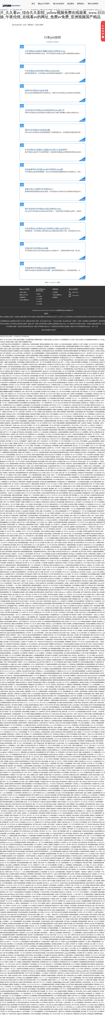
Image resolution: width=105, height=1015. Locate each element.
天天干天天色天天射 (93, 786)
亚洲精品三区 (100, 829)
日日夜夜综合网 (87, 856)
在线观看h (6, 549)
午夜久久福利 (18, 470)
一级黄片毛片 (55, 914)
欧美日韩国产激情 (60, 346)
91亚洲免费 (17, 793)
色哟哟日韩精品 (27, 637)
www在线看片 (77, 887)
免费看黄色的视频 (35, 366)
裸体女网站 (34, 576)
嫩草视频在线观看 (43, 590)
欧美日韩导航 (51, 517)
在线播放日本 (96, 991)
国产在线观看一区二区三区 (78, 628)
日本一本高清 (38, 641)
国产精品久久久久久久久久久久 (57, 468)
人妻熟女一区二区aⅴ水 (27, 581)
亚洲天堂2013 (83, 488)
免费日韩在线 (4, 691)
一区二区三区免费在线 (49, 529)
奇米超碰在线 (94, 587)
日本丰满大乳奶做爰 (31, 398)
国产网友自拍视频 (39, 470)
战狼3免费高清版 (86, 756)
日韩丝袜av (42, 1004)
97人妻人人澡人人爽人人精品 (23, 448)
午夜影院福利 (13, 599)
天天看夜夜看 (83, 574)
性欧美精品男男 (76, 619)
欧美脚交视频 (7, 495)
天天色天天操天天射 (42, 443)
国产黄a (69, 844)
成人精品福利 (45, 405)
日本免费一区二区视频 (21, 459)
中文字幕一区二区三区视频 (74, 630)
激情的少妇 (65, 851)
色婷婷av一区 (26, 813)
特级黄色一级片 (34, 378)
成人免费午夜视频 (18, 802)
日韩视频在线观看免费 (50, 421)
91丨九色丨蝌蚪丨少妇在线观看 (11, 617)
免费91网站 (78, 375)
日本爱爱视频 (12, 382)
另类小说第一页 (42, 862)
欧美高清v (34, 644)
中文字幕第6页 (82, 430)
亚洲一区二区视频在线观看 (33, 400)
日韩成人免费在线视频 (32, 355)
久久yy (82, 772)
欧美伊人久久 (84, 853)
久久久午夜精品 (52, 799)
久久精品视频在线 (25, 941)
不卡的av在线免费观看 (20, 421)
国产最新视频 (62, 831)
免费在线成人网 (20, 563)
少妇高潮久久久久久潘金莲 (69, 657)
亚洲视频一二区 (79, 378)
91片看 (82, 653)
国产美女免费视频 (40, 619)
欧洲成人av (73, 569)
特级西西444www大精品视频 (36, 434)
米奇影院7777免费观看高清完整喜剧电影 (16, 409)
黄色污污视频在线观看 (66, 445)
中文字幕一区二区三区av (52, 612)
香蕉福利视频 (60, 459)
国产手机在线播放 (89, 411)
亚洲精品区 (75, 725)
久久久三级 (25, 610)
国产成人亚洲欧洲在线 (96, 432)
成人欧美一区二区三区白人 (77, 443)
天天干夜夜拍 (38, 844)
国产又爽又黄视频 (52, 849)
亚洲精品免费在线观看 (48, 894)
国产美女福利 (4, 558)
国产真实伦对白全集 (24, 1004)
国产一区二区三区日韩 (18, 461)
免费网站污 (40, 457)
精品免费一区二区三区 (98, 700)
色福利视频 (32, 835)
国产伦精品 (63, 714)
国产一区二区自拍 (75, 648)
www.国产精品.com (69, 1007)
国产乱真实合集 (82, 842)
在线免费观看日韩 (89, 540)
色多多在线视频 (65, 646)
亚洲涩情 (66, 351)
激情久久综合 (26, 366)
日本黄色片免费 (7, 687)
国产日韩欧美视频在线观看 (22, 619)
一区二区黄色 (25, 488)
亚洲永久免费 (7, 348)
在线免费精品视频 (97, 714)
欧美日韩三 (8, 705)
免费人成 (96, 953)
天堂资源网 (80, 741)
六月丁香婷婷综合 (8, 569)
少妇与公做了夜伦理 (8, 626)
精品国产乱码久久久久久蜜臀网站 (28, 360)
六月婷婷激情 (33, 946)
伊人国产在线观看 (46, 838)
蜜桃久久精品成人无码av (9, 414)
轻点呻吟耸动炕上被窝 (75, 538)
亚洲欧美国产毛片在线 (6, 840)
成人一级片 (6, 490)
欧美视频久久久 (54, 360)
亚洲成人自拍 (45, 414)
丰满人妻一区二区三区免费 (36, 542)
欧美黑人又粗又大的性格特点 (24, 540)
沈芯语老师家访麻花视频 (60, 522)
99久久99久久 (9, 520)
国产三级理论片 (35, 490)
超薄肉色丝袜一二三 (68, 932)
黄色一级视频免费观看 (20, 520)
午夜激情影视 (63, 490)
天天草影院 (97, 871)
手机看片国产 (8, 425)
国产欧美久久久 (12, 560)
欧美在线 (66, 756)
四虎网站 (99, 630)
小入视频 (25, 725)
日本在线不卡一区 (46, 441)
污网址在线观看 (35, 921)
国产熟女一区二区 (14, 384)
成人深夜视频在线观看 (71, 430)
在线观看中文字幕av (69, 578)
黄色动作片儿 (56, 536)
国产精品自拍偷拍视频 (23, 382)
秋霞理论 (69, 592)
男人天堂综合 (82, 1009)
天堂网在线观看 (34, 344)
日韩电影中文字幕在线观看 (85, 472)
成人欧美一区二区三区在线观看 (53, 572)
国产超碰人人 (95, 461)
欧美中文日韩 (91, 718)
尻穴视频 (60, 729)
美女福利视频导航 (54, 707)
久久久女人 (15, 533)
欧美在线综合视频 (20, 355)
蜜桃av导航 (95, 380)
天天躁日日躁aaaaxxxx (60, 592)
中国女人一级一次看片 (80, 718)
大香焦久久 (47, 840)
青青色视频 (26, 405)
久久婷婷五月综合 (33, 364)
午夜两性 (33, 384)
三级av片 (19, 635)
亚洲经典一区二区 (70, 454)
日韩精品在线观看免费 (51, 353)
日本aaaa (17, 375)
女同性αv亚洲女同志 (56, 732)
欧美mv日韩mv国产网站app (34, 628)
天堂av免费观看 (61, 427)
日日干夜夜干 (38, 930)
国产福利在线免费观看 (14, 366)
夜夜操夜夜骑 (7, 714)
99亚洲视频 (44, 980)
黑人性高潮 (71, 409)
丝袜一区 (28, 560)
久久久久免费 (4, 962)
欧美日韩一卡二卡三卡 (72, 892)
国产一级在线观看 (28, 470)
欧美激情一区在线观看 (50, 527)
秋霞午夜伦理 (45, 506)
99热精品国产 (14, 1007)
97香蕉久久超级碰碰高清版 (34, 529)
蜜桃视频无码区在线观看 (91, 459)
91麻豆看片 (10, 693)
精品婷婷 (22, 932)
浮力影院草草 (71, 669)
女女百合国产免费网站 (69, 675)
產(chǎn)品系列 (58, 3)
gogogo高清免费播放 (94, 441)
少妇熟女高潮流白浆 (37, 869)
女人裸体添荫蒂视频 (9, 603)
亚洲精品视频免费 (11, 777)
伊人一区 (12, 375)
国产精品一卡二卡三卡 (63, 569)
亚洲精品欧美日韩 (89, 772)
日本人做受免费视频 (95, 599)
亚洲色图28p (58, 709)
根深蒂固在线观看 (39, 592)
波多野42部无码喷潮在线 (22, 761)
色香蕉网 (83, 403)
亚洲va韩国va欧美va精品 (41, 887)
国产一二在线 (4, 364)
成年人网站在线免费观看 (32, 966)
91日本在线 (27, 745)
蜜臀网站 (78, 450)
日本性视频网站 (65, 766)
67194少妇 (54, 484)
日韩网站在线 (61, 804)
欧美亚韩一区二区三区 (20, 673)
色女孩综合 (98, 626)
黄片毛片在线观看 (72, 734)
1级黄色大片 (76, 344)
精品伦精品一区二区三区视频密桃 (11, 995)
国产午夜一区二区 (59, 946)
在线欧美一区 (99, 772)
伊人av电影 (66, 944)
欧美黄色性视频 (74, 673)
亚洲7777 (97, 729)
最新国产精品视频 (53, 556)
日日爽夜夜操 (26, 664)
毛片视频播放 (36, 637)
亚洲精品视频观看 (99, 657)
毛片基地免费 (63, 971)
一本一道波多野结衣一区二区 (85, 398)
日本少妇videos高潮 (98, 353)
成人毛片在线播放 (88, 799)
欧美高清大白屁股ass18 (12, 646)
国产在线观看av (4, 450)
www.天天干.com (4, 430)
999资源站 (50, 364)
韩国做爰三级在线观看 (32, 481)
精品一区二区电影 (83, 599)
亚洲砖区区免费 (67, 923)
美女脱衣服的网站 (68, 813)
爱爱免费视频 (31, 369)
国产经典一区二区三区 (46, 394)
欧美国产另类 (89, 475)
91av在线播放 (55, 698)
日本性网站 (22, 357)
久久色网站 (3, 581)
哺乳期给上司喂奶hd (20, 770)
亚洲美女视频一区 (12, 524)
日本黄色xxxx (40, 671)
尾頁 (58, 282)
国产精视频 (99, 576)
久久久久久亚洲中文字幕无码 (84, 524)
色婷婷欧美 (68, 1011)
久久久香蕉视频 (51, 398)
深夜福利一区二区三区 (6, 901)
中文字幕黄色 (53, 443)
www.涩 (53, 725)
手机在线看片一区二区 (98, 479)
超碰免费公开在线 (100, 382)
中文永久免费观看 (22, 407)
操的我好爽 (17, 826)
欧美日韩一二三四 (61, 529)
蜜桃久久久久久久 (45, 495)
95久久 (65, 466)
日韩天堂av (43, 876)
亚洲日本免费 (88, 714)
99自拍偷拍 (94, 470)
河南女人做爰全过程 (6, 804)
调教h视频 (19, 587)
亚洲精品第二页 (6, 822)
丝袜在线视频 (86, 637)
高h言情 (38, 506)
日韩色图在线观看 (97, 357)
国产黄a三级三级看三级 (11, 982)
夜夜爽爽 (40, 910)
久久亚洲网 (24, 364)
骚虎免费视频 (83, 497)
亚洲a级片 (79, 502)
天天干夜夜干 (52, 768)
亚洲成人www (46, 867)
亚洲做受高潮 (11, 1002)
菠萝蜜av (99, 554)
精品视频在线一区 (88, 752)
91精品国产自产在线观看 (73, 871)
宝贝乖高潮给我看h (78, 416)
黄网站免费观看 (73, 351)
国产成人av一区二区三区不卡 (53, 657)
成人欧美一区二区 (88, 826)
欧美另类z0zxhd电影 (87, 581)
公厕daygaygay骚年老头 (41, 948)
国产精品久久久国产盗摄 (66, 612)
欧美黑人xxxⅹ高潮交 (78, 400)
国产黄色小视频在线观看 (76, 984)
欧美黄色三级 (45, 693)
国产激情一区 (35, 648)
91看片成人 (28, 594)
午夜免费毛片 (9, 707)
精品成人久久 (56, 601)
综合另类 (80, 980)
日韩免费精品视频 (65, 786)
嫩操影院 (66, 729)
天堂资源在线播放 (33, 515)
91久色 (99, 842)
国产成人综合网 (97, 443)
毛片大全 (46, 935)
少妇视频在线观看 (60, 348)
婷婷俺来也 (40, 346)
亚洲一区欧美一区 (56, 344)
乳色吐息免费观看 (79, 601)
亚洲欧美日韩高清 (30, 362)
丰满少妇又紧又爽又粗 (15, 849)
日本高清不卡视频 (44, 833)
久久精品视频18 (53, 815)
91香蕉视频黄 (91, 995)
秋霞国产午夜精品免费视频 (27, 508)
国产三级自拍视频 (98, 883)
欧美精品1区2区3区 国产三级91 (61, 633)
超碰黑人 (92, 815)
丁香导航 (65, 761)
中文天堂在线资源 (35, 405)
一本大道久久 (21, 554)
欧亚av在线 (60, 768)
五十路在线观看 (90, 369)
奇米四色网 (90, 754)
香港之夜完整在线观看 (39, 736)
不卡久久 (4, 488)
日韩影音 (19, 671)
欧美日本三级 (23, 434)
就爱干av (42, 705)
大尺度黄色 (23, 984)
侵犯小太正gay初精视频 (75, 493)
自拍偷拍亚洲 (30, 558)
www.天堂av (73, 389)
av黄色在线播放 (71, 529)
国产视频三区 (96, 732)
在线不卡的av (4, 975)
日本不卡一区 (4, 790)
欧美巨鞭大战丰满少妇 (14, 666)
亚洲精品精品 (49, 639)
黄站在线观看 (71, 466)
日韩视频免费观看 (39, 655)
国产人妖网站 (71, 394)
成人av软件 (41, 578)
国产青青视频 (35, 680)
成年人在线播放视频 (34, 720)
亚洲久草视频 (32, 409)
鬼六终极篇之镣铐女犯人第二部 (76, 353)
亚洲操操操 (85, 549)
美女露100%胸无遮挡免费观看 (59, 554)
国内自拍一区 (38, 908)
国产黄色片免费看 (38, 533)
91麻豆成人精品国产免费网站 (46, 644)
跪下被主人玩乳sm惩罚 (36, 601)
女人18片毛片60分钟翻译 (63, 391)
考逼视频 (71, 536)
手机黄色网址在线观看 (6, 351)
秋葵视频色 (5, 984)
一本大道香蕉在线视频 (82, 481)
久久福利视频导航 (33, 450)
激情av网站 (13, 407)
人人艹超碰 (5, 576)
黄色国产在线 (23, 657)
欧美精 (17, 511)
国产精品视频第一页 (28, 436)
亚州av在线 (63, 930)
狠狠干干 (6, 529)
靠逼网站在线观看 (57, 944)
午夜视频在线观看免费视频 (28, 547)
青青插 (32, 468)
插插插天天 (11, 684)
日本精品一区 (90, 817)
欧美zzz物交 (55, 781)
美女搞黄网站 (52, 682)
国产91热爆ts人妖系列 (61, 542)
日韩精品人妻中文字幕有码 (12, 371)
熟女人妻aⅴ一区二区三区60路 (93, 416)
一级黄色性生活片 (10, 926)
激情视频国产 (79, 932)
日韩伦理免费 (67, 608)
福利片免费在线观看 (65, 549)
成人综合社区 (8, 675)
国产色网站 (101, 371)
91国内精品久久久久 (27, 793)
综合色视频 (33, 964)
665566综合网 (55, 434)
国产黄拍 (101, 844)
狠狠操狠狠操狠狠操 (71, 423)
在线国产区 (69, 463)
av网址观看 (74, 551)
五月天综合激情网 (44, 950)
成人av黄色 (18, 664)
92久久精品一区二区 (75, 948)
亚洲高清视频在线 (79, 380)
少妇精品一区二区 (76, 633)
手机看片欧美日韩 (24, 937)
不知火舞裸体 (84, 441)
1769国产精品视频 (64, 506)
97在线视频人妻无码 (52, 436)
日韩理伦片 (43, 560)
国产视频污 (98, 389)
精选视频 (98, 815)
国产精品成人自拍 (84, 407)
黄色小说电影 (68, 662)
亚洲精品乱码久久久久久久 (67, 357)
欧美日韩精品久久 (63, 664)
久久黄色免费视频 (10, 454)
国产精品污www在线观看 (75, 693)
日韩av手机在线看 (43, 770)
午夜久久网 (71, 500)
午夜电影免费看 (24, 348)
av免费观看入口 (5, 481)
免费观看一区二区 (91, 508)
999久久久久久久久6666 (34, 998)
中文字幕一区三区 (94, 619)
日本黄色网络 (96, 684)
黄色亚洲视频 (8, 621)
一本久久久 (18, 614)
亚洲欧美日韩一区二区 (52, 549)
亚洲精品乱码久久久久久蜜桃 (57, 770)
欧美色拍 (77, 874)
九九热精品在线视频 (37, 538)
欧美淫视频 (94, 387)
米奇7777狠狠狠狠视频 (24, 556)
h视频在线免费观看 (8, 448)
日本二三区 (90, 500)
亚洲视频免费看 (42, 497)
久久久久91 (12, 671)
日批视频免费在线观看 (14, 790)
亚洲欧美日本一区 (39, 612)
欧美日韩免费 (60, 398)
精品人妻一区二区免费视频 (86, 414)
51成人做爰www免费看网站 (12, 865)
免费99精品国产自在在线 (47, 378)
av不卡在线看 (30, 948)
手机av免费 (10, 914)
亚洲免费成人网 (27, 549)
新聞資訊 (81, 3)
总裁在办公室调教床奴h (23, 1013)
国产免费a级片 (7, 353)
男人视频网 (31, 673)
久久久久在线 (45, 707)
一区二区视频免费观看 (12, 910)
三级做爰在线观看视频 (61, 916)
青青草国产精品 (25, 768)
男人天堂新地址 (45, 610)
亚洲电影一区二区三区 (83, 427)
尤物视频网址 (91, 747)
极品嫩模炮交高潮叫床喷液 (87, 962)
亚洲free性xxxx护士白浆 (20, 425)
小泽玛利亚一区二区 (71, 398)
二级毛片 (93, 723)
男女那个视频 (87, 468)
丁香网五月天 (92, 527)
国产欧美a (48, 822)
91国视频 (94, 621)
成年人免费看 (31, 775)
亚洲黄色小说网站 (70, 459)
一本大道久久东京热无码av (56, 783)
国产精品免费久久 (28, 743)
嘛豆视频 (36, 932)
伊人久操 (21, 594)
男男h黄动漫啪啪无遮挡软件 (11, 932)
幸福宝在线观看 (12, 662)
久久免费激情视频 (70, 481)
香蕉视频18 (69, 754)
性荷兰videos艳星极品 (23, 729)
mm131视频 (57, 766)
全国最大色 (39, 427)
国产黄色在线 (12, 966)
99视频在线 (31, 684)
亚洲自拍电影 (37, 766)
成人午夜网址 (4, 472)
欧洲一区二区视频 (61, 899)
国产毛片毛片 (7, 517)
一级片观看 (17, 878)
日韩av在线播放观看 (61, 511)
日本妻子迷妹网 (64, 914)
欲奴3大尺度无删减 (15, 698)
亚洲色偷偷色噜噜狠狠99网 (88, 396)
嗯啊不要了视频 (46, 698)
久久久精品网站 (20, 779)
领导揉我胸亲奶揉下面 (22, 472)
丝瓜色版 (66, 443)
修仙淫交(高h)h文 (53, 754)
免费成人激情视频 (44, 355)
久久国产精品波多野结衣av (66, 360)
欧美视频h (37, 531)
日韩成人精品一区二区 (84, 461)
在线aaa (3, 707)
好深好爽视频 (79, 411)
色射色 (51, 646)
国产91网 (56, 490)
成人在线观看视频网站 (38, 353)
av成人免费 (60, 443)
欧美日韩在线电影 (67, 344)
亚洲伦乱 (53, 684)
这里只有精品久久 (90, 355)
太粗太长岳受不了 (48, 847)
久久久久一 (92, 576)
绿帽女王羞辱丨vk (53, 980)
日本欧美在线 (49, 608)
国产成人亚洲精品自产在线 (53, 711)
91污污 (101, 380)
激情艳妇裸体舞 (14, 463)
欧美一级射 (73, 387)
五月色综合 (57, 646)
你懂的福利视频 (71, 545)
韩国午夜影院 (42, 364)
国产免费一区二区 (12, 411)
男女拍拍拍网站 (59, 716)
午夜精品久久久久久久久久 (64, 671)
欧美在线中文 (13, 853)
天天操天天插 (27, 747)
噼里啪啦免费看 (82, 921)
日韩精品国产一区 (55, 380)
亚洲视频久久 (12, 745)
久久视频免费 (49, 747)
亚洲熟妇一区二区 (49, 346)
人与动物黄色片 (72, 700)
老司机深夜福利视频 (29, 944)
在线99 (57, 894)
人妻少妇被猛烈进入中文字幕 (28, 486)
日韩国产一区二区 (23, 662)
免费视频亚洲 (86, 948)
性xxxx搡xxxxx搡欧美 (24, 669)
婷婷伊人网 (73, 583)
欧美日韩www (4, 745)
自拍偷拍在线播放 (71, 427)
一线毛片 (88, 734)
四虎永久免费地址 (11, 635)
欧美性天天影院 (70, 939)
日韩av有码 (22, 439)
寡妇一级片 (98, 421)
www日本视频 (79, 531)
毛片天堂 (18, 964)
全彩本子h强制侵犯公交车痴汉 (78, 452)
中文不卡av (88, 380)
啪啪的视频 (70, 718)
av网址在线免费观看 (78, 434)
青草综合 (22, 646)
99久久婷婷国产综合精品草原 (14, 844)
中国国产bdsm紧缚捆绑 (38, 853)
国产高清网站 (85, 558)
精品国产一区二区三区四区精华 (13, 725)
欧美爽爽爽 (55, 445)
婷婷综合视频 (32, 817)
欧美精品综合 (71, 971)
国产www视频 (50, 957)
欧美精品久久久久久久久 (95, 504)
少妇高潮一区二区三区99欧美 (13, 610)
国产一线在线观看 (41, 617)
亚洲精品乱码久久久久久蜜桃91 (58, 829)
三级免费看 (53, 763)
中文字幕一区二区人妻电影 (90, 736)
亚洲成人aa (15, 517)
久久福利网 (101, 387)
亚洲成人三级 (19, 734)
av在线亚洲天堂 (43, 723)
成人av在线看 (58, 666)
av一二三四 (22, 871)
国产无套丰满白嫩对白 (50, 463)
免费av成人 (46, 678)
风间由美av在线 (12, 542)
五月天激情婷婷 (57, 623)
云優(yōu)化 (60, 330)
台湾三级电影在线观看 (14, 488)
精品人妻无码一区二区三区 (87, 567)
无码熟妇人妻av (81, 766)
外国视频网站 (4, 384)
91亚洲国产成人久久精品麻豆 (93, 601)
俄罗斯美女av (81, 655)
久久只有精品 (29, 504)
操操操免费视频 (85, 797)
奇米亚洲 (40, 725)
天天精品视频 (61, 689)
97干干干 (69, 511)
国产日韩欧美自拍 (66, 400)
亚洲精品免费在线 (50, 459)
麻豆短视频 (45, 761)
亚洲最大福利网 (64, 538)
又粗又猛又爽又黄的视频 (90, 520)
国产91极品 (56, 394)
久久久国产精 (97, 472)
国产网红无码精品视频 (12, 612)
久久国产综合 (36, 788)
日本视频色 (49, 653)
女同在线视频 (62, 355)
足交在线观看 (66, 687)
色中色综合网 (69, 689)
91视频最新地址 (54, 614)
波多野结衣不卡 (48, 718)
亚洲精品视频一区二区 (39, 549)
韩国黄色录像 (85, 484)
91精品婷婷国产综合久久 (44, 384)
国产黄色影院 (70, 779)
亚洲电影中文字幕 (13, 763)
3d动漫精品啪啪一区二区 (37, 567)
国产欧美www (11, 903)
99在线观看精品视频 (63, 696)
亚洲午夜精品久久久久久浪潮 (37, 472)
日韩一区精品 (17, 813)
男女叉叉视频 (51, 551)
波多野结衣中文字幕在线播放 (83, 409)
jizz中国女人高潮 (41, 389)
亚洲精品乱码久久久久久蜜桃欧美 (12, 405)
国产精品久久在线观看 (67, 380)
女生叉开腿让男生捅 (47, 766)
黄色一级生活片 (78, 714)
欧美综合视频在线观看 (87, 662)
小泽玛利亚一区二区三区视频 (33, 411)
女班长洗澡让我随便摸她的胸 (48, 481)
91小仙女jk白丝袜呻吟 (51, 520)
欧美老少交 (89, 768)
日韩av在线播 (84, 705)
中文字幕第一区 (59, 407)
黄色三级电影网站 (25, 423)
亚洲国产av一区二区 (5, 533)
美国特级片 (32, 608)
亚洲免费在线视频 (51, 853)
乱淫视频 (79, 617)
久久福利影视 (15, 653)
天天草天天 (91, 802)
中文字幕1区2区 (25, 375)
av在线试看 (21, 411)
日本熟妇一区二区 (65, 788)
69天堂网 (48, 820)
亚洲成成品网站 (77, 865)
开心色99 (55, 387)
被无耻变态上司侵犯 (61, 563)
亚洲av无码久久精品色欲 (91, 371)
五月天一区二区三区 (27, 531)
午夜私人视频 (39, 511)
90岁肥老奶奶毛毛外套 (48, 351)
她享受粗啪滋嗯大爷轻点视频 (63, 373)
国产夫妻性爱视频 (76, 513)
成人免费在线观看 (19, 955)
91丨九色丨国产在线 (44, 450)
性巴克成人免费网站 (80, 536)
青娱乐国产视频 (87, 862)
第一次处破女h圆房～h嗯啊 (94, 463)
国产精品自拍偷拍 (54, 599)
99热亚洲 (11, 889)
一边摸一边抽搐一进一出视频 (14, 468)
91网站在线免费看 (75, 362)
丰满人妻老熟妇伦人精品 (49, 411)
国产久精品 (60, 763)
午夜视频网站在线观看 (92, 418)
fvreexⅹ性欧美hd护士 (59, 479)
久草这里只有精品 (84, 914)
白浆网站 (10, 923)
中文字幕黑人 (98, 529)
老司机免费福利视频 (96, 707)
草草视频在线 (17, 391)
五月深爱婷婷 (24, 653)
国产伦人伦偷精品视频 (8, 682)
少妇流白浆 (96, 394)
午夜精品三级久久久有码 (18, 346)
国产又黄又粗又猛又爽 (71, 590)
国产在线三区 (31, 971)
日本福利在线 (4, 684)
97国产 (5, 662)
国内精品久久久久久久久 (12, 732)
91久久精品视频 (97, 545)
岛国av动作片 (48, 536)
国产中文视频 (62, 556)
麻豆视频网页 (33, 729)
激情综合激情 (46, 732)
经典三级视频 (93, 980)
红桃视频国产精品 (12, 605)
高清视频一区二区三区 (61, 531)
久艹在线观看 (4, 763)
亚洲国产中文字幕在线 (86, 585)
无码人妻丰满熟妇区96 (88, 603)
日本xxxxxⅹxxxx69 (56, 450)
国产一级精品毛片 (26, 869)
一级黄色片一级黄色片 (17, 538)
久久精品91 (81, 928)
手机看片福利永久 (6, 829)
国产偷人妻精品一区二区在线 (43, 889)
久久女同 (51, 407)
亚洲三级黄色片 (19, 398)
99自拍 (47, 777)
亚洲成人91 (35, 1009)
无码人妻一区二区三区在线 (23, 454)
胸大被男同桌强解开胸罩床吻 (44, 479)
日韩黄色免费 (56, 533)
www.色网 (86, 980)
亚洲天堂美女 (94, 849)
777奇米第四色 (35, 495)
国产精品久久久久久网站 (94, 935)
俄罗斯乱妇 (23, 874)
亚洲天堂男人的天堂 (77, 626)
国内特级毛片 (62, 545)
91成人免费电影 (82, 759)
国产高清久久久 (73, 928)
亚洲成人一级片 (18, 820)
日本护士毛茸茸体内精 (61, 869)
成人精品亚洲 (31, 752)
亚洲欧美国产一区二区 (82, 745)
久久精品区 (45, 973)
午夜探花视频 (35, 560)
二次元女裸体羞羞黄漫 (55, 851)
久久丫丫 (41, 977)
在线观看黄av (50, 348)
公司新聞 (54, 292)
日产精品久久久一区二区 (94, 986)
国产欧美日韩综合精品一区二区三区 (82, 908)
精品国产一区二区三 (9, 596)
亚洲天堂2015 (94, 948)
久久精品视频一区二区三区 (79, 678)
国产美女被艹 (51, 824)
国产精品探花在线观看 (39, 953)
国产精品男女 (16, 799)
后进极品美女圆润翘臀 (74, 490)
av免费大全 (33, 768)
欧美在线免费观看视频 (97, 973)
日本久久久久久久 (45, 508)
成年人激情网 (55, 500)
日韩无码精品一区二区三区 (66, 378)
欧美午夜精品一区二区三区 (92, 434)
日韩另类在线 (95, 362)
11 (54, 282)
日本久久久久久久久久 (65, 414)
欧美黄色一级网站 (73, 761)
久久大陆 (60, 959)
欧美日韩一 (95, 820)
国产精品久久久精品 (63, 421)
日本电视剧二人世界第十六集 (65, 885)
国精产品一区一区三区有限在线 (50, 366)
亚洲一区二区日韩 (28, 754)
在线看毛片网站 (39, 657)
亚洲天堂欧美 (88, 1002)
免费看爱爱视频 (57, 396)
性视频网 (70, 601)
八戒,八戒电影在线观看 (22, 567)
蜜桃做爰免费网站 (37, 585)
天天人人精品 (75, 488)
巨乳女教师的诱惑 (47, 959)
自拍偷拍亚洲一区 (77, 608)
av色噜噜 (22, 648)
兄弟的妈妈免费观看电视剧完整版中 (23, 675)
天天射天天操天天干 (47, 874)
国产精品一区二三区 (45, 831)
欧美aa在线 (96, 824)
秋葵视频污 (3, 657)
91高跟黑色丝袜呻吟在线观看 (32, 919)
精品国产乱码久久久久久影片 (74, 468)
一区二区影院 (6, 905)
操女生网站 (32, 500)
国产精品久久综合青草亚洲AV (62, 425)
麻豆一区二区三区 (65, 626)
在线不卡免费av (59, 497)
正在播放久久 (80, 669)
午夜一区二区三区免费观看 (94, 835)
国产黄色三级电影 (32, 430)
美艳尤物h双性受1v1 (81, 527)
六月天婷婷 (63, 750)
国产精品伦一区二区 (64, 581)
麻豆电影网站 (16, 423)
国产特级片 (34, 910)
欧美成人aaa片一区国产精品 (64, 457)
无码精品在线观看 (11, 858)
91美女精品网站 (8, 820)
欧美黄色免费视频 (76, 603)
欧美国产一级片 (74, 567)
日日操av (64, 547)
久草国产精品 (77, 702)
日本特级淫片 (27, 353)
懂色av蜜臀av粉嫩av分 (88, 860)
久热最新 (65, 957)
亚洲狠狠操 (73, 950)
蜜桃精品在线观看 (12, 912)
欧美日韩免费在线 (68, 732)
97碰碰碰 (12, 775)
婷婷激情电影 (84, 691)
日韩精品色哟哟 (15, 971)
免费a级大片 (100, 578)
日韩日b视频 (18, 689)
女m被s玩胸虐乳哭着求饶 (48, 493)
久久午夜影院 (11, 502)
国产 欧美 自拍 (81, 529)
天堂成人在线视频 (64, 515)
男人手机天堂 (86, 513)
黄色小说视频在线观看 (68, 450)
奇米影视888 (71, 835)
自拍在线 (27, 373)
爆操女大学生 (45, 407)
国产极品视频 (40, 777)
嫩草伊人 (16, 621)
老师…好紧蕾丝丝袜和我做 (30, 709)
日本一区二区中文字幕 (20, 380)
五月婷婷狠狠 (82, 389)
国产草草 (95, 366)
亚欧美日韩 (29, 804)
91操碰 (56, 378)
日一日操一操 (49, 486)
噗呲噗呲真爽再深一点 (97, 610)
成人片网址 (29, 646)
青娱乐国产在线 (22, 639)
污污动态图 (59, 756)
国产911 (46, 380)
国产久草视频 (42, 709)
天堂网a (72, 889)
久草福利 (76, 635)
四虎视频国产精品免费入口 (96, 448)
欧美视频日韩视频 (57, 720)
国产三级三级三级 (44, 439)
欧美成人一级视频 (39, 524)
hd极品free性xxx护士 (66, 434)
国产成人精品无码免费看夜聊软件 (32, 635)
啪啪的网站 (26, 468)
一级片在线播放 (49, 687)
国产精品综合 (21, 432)
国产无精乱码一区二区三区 (88, 391)
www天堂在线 (25, 608)
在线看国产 (95, 468)
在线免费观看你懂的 (21, 935)
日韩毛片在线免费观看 (54, 790)
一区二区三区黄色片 (49, 369)
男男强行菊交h (7, 497)
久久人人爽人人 (76, 549)
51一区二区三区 (22, 727)
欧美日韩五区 (90, 364)
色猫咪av (30, 441)
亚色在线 (75, 457)
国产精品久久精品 (11, 718)
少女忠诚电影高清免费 (69, 903)
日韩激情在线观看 (44, 452)
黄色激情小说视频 (42, 993)
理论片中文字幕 (92, 781)
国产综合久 (6, 538)
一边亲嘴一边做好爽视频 (95, 497)
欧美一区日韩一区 (55, 950)
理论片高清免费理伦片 (14, 344)
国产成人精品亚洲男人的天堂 (25, 887)
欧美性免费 (83, 966)
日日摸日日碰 (48, 1007)
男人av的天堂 (89, 928)
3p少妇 (72, 364)
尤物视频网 (30, 878)
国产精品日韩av (92, 842)
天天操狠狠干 (10, 585)
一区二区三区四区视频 (72, 910)
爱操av (18, 903)
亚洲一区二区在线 (13, 484)
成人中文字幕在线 (63, 403)
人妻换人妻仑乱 (44, 763)
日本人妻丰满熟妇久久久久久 (57, 779)
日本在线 (66, 527)
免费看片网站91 (47, 901)
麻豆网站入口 (79, 563)
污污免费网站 (92, 436)
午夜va (101, 851)
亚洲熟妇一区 (28, 734)
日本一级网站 (90, 389)
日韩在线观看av (91, 452)
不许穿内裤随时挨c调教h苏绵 (88, 477)
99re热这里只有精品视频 (92, 671)
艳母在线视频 (34, 375)
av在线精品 (64, 524)
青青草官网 (11, 736)
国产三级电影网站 (22, 590)
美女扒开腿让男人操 (80, 369)
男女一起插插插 (16, 531)
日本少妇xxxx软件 (75, 901)
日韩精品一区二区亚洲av (94, 565)
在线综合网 (11, 472)
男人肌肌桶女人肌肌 (96, 696)
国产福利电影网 (87, 614)
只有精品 (17, 797)
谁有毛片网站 (24, 427)
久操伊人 (2, 612)
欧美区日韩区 (57, 400)
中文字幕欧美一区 (48, 477)
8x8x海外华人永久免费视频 (29, 995)
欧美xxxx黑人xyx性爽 (55, 576)
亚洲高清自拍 (45, 502)
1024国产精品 (3, 344)
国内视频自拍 (18, 436)
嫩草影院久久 (44, 675)
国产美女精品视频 (97, 876)
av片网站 (60, 484)
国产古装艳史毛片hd (8, 470)
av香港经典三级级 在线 (24, 605)
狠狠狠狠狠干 (10, 899)
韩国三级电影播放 (86, 479)
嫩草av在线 (25, 587)
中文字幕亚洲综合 (46, 445)
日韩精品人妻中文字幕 (47, 716)
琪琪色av (94, 756)
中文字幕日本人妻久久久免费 (61, 364)
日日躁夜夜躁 (79, 371)
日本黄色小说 (67, 405)
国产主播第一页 (26, 923)
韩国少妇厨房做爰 (74, 396)
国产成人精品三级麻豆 (34, 698)
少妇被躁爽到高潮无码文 (40, 551)
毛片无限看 (63, 894)
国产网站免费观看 (92, 536)
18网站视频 (70, 436)
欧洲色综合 (41, 905)
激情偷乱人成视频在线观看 (54, 660)
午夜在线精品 (97, 466)
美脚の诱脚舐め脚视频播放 (34, 714)
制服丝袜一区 (94, 851)
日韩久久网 (65, 666)
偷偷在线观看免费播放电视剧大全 (53, 673)
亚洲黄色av (51, 916)
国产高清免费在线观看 (6, 802)
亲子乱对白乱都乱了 (23, 601)
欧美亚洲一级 (72, 542)
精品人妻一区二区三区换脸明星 (68, 472)
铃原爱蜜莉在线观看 (8, 380)
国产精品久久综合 (48, 418)
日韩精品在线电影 (79, 955)
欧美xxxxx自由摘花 (74, 705)
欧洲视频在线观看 (6, 702)
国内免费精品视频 (23, 542)
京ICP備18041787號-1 (55, 313)
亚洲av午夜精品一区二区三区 (66, 802)
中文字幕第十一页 (81, 454)
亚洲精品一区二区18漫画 (36, 700)
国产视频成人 (37, 973)
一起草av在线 (48, 633)
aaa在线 (41, 811)
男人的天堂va (76, 425)
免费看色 (69, 684)
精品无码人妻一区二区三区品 (31, 756)
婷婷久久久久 (24, 702)
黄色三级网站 (58, 727)
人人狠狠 (68, 678)
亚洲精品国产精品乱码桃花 (18, 369)
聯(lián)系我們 (93, 3)
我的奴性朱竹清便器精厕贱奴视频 (22, 551)
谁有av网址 (92, 578)
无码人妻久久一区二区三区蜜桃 (11, 504)
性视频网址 (69, 865)
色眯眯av (38, 502)
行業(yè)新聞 (39, 25)
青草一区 (39, 500)
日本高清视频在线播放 (23, 414)
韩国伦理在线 (48, 601)
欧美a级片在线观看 (49, 457)
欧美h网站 (66, 673)
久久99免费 (8, 648)
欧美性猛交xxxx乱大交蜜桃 (92, 400)
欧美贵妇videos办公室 (48, 373)
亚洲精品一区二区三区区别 (51, 596)
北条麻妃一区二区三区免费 (90, 608)
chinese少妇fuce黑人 (90, 542)
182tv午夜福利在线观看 (84, 621)
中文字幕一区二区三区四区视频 (34, 633)
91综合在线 (72, 520)
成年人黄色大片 (74, 515)
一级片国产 (89, 353)
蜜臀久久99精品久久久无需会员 (72, 639)
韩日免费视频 (31, 617)
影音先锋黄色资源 (90, 804)
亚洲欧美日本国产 (61, 880)
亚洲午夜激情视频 (43, 729)
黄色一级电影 (96, 693)
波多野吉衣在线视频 (56, 858)
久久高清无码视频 (40, 436)
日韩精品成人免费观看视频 (25, 524)
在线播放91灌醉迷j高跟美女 (45, 946)
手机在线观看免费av (44, 515)
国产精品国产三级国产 (76, 614)
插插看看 (2, 756)
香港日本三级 (56, 362)
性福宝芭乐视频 (67, 806)
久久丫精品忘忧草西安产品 (16, 772)
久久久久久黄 (58, 738)
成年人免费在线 (30, 357)
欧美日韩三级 (15, 702)
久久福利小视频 (90, 903)
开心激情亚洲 (46, 628)
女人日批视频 (82, 995)
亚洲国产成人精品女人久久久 (33, 418)
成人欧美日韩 (80, 459)
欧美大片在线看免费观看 (41, 754)
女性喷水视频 (44, 1000)
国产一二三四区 (65, 362)
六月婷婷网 (92, 639)
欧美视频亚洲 (55, 357)
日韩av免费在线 (99, 858)
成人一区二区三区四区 (96, 725)
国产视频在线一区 (100, 759)
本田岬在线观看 (15, 427)
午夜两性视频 (99, 348)
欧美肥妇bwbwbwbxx (59, 565)
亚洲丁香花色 (29, 955)
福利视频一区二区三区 (88, 375)
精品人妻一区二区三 (87, 490)
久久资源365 (19, 977)
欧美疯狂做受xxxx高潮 (37, 1007)
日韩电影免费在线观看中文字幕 (75, 346)
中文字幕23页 (39, 369)
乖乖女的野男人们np (30, 660)
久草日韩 (68, 770)
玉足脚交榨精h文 (44, 360)
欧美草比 (65, 775)
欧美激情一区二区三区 (78, 475)
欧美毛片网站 (74, 407)
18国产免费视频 (98, 930)
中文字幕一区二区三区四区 (39, 594)
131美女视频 (14, 357)
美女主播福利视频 (10, 418)
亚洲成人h (55, 896)
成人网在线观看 (65, 860)
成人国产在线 (82, 551)
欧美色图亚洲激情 (75, 653)
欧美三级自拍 (53, 461)
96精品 (102, 454)
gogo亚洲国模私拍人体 (42, 599)
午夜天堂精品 (21, 928)
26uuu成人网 (50, 382)
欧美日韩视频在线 (43, 779)
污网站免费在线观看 (36, 371)
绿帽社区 (44, 750)
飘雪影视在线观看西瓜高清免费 (86, 348)
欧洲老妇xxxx (101, 621)
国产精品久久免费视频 (43, 547)
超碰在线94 (68, 479)
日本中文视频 (95, 493)
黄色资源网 (28, 432)
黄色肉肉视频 (47, 603)
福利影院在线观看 (94, 673)
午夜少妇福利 (75, 815)
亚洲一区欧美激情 (84, 698)
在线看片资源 (51, 709)
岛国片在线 (38, 387)
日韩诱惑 (89, 880)
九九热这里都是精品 (50, 671)
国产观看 (6, 849)
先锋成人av (71, 382)
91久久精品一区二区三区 (72, 574)
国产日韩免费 (61, 463)
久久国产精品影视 (98, 912)
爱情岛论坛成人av (36, 373)
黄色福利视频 (33, 912)
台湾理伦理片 (55, 626)
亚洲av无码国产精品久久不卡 (10, 508)
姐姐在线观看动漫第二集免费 (58, 669)
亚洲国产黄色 (99, 867)
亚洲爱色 (60, 1004)
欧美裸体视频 (6, 400)
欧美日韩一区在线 (85, 572)
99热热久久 (90, 430)
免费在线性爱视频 (17, 495)
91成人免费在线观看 (95, 481)
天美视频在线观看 (76, 847)
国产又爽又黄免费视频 (33, 407)
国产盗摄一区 (85, 633)
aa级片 (56, 874)
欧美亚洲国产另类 (43, 461)
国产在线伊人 (91, 351)
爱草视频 (56, 759)
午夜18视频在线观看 (76, 777)
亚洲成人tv (3, 860)
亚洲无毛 (89, 551)
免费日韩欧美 (64, 705)
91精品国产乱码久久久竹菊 (87, 743)
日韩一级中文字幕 (27, 391)
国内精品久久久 (23, 720)
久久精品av (78, 1007)
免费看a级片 (97, 1007)
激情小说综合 (87, 738)
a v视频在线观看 (13, 835)
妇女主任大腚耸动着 (16, 908)
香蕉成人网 (67, 484)
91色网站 (82, 355)
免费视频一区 (57, 928)
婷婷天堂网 (100, 808)
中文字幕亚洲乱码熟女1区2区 (35, 840)
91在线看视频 (88, 394)
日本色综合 (75, 405)
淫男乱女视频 (76, 592)
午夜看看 (45, 635)
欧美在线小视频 (72, 504)
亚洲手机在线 (42, 348)
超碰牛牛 (102, 362)
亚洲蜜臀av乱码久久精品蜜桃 (21, 351)
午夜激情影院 (92, 360)
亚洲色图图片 (68, 937)
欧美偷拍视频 (12, 362)
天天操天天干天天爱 (56, 908)
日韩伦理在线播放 (69, 644)
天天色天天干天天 (64, 387)
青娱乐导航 (89, 883)
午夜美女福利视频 (8, 689)
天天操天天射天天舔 (80, 612)
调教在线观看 (35, 484)
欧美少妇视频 (16, 348)
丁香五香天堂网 (44, 892)
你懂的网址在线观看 (27, 959)
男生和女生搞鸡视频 (85, 610)
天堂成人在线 (77, 436)
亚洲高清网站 (59, 351)
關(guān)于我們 (44, 3)
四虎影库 (50, 1000)
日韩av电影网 (44, 488)
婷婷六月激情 (83, 687)
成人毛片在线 (101, 727)
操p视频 (77, 403)
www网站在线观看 (10, 540)
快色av (32, 619)
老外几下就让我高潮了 (33, 394)
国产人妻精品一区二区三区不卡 (89, 344)
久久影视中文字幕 (25, 693)
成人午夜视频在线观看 (60, 470)
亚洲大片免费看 (67, 623)
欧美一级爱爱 (39, 775)
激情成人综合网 (84, 682)
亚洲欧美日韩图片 (11, 700)
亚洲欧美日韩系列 (41, 517)
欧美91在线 (63, 630)
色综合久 (74, 655)
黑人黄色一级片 (64, 366)
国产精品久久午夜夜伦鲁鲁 (18, 481)
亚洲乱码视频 (88, 366)
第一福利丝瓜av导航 (76, 736)
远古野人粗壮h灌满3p (55, 772)
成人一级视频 (90, 403)
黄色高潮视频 (17, 923)
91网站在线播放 (65, 439)
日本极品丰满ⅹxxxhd (63, 461)
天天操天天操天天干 (25, 484)
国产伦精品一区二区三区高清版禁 (11, 655)
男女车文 (8, 637)
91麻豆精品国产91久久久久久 (23, 899)
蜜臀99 (20, 452)
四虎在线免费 (84, 727)
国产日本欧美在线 (69, 975)
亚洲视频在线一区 (91, 808)
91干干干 (59, 405)
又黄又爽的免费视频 (24, 1007)
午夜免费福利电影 (68, 369)
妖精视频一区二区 (26, 644)
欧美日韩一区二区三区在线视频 (27, 443)
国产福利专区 (53, 729)
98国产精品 (87, 669)
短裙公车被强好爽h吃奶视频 (62, 856)
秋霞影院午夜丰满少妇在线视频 (16, 851)
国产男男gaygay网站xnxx (15, 1011)
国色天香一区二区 (70, 650)
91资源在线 (86, 944)
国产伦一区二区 (29, 563)
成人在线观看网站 (74, 477)
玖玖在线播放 (65, 772)
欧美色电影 (42, 813)
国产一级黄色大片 (67, 858)
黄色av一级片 (43, 382)
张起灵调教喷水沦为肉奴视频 (27, 403)
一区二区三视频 (90, 655)
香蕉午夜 (64, 711)
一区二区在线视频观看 (15, 921)
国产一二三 (99, 396)
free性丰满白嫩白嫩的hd (15, 500)
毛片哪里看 (27, 680)
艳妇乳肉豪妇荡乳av (26, 896)
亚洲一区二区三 (15, 486)
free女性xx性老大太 (71, 759)
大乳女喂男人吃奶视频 (92, 454)
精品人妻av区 (62, 436)
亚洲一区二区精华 (60, 941)
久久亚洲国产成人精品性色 (75, 605)
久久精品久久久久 (26, 527)
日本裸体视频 (73, 421)
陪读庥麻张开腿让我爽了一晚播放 (84, 650)
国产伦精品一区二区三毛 (72, 497)
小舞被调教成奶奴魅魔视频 (44, 409)
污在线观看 (99, 391)
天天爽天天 (57, 524)
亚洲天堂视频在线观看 (38, 454)
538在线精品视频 (60, 871)
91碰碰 (65, 409)
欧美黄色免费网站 (60, 587)
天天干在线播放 (71, 470)
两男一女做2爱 (82, 423)
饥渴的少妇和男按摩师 (6, 743)
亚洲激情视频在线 (76, 581)
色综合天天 (26, 829)
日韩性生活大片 (94, 513)
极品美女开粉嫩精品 (8, 759)
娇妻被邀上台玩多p (55, 860)
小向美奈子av (36, 432)
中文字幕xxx (71, 563)
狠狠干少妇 (41, 486)
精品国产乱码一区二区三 (29, 826)
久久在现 (41, 380)
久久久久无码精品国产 (6, 583)
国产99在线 (31, 727)
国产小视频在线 (20, 418)
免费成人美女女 (67, 486)
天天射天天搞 (74, 506)
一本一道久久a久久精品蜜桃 (8, 729)
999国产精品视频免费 (91, 653)
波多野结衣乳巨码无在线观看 (22, 477)
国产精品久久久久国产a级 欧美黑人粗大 (53, 574)
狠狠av (40, 430)
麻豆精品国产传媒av (10, 928)
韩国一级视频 (13, 443)
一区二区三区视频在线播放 (77, 508)
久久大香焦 (10, 436)
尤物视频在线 (86, 493)
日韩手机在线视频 (35, 488)
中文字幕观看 (22, 628)
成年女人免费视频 (37, 678)
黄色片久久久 (16, 650)
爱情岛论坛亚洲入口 (14, 364)
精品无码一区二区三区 (82, 578)
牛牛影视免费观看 (7, 883)
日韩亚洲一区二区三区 (38, 820)
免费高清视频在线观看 (32, 871)
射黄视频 (39, 835)
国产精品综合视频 (84, 725)
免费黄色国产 (69, 783)
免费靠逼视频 (98, 977)
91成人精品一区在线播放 (72, 610)
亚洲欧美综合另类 (19, 373)
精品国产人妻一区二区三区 (36, 687)
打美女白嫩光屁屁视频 (94, 488)
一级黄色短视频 (54, 700)
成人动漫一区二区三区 (62, 682)
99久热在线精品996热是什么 (41, 783)
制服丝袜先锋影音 (11, 565)
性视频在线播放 (26, 962)
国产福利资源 (34, 937)
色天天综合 (51, 497)
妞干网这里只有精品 (6, 594)
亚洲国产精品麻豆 (51, 808)
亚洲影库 (72, 982)
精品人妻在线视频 (7, 551)
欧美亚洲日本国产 (69, 768)
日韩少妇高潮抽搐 (59, 641)
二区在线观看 (21, 416)
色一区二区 (6, 1007)
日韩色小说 (21, 811)
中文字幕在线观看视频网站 (97, 682)
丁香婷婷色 (62, 759)
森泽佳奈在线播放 (57, 903)
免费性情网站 (23, 515)
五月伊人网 (83, 425)
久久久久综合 (75, 441)
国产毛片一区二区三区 (33, 815)
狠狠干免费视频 (61, 411)
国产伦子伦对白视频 (84, 405)
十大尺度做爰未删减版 (95, 889)
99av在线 (85, 502)
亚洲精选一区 (34, 711)
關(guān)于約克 (24, 295)
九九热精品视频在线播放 (15, 389)
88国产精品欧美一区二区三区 (18, 815)
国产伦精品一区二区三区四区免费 (64, 371)
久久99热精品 (25, 479)
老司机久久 (17, 817)
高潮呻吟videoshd (30, 502)
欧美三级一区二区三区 (19, 840)
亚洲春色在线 (12, 445)
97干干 (19, 959)
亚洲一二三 (85, 639)
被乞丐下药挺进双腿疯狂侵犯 (97, 705)
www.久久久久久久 (30, 346)
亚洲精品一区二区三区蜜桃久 (36, 653)
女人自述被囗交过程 (76, 439)
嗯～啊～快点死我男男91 (7, 355)
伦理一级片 (25, 817)
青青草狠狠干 (90, 867)
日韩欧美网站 (92, 554)
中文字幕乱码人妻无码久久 (82, 720)
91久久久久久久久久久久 (34, 984)
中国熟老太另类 (56, 384)
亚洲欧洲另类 (10, 867)
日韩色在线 (79, 675)
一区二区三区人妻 (10, 964)
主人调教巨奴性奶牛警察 (79, 373)
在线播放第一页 (82, 504)
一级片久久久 (100, 788)
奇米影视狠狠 (99, 802)
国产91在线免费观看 (83, 583)
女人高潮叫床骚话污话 (93, 457)
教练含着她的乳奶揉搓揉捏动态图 (59, 452)
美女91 (48, 472)
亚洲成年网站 (26, 790)
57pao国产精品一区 (61, 743)
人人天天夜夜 (65, 384)
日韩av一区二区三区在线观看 (18, 430)
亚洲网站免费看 (98, 878)
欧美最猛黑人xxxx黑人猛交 (69, 560)
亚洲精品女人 (39, 673)
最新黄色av (71, 375)
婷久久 (51, 423)
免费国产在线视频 (34, 781)
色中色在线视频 (15, 896)
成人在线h (64, 394)
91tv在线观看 (61, 799)
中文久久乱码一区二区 (96, 558)
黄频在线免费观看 (22, 565)
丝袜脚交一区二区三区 (23, 445)
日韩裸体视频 (77, 977)
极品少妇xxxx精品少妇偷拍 (16, 691)
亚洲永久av (59, 369)
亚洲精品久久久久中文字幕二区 (92, 384)
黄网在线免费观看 (45, 344)
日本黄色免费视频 (54, 786)
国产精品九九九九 (84, 829)
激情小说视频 (41, 623)
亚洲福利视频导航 (34, 705)
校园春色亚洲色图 (13, 403)
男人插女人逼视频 (68, 867)
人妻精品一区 (27, 495)
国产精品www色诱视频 (25, 396)
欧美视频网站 (80, 394)
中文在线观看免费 (25, 650)
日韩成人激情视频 (36, 351)
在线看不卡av (51, 448)
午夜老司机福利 (99, 364)
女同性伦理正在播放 (88, 831)
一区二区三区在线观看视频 (43, 357)
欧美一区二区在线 (94, 484)
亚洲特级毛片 (10, 756)
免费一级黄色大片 (95, 407)
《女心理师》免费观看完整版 (22, 585)
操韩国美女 (11, 788)
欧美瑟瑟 (11, 826)
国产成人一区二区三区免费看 (81, 445)
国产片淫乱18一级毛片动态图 (73, 946)
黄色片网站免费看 (23, 808)
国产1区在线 (66, 603)
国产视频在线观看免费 (46, 923)
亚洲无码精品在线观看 (72, 565)
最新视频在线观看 (12, 639)
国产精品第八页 (57, 486)
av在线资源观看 (41, 398)
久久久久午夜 (29, 932)
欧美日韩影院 (82, 734)
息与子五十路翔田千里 (12, 360)
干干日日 (36, 675)
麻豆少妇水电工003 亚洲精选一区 (54, 454)
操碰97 (23, 504)
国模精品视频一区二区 (31, 416)
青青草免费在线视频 (98, 556)
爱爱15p (45, 682)
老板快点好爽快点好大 (16, 536)
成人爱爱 (59, 702)
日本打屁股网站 (54, 414)
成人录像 (15, 594)
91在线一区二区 (25, 371)
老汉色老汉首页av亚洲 (81, 360)
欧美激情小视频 (57, 608)
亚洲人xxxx (91, 759)
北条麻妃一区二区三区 (98, 874)
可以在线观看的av (76, 707)
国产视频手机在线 (5, 554)
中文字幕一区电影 (25, 384)
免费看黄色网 (63, 500)
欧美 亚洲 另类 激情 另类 (65, 617)
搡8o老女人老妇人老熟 (25, 533)
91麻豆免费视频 (40, 989)
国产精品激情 (29, 554)
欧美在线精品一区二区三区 (60, 745)
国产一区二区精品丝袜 (34, 565)
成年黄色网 (80, 905)
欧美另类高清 (80, 542)
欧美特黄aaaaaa (75, 572)
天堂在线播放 (6, 346)
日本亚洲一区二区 (44, 605)
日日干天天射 (29, 973)
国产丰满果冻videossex (39, 793)
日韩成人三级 (23, 517)
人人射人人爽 (95, 572)
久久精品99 (39, 856)
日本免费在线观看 (38, 935)
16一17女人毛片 (14, 941)
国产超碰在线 (72, 811)
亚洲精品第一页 (51, 876)
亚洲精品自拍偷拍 (38, 603)
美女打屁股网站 (85, 723)
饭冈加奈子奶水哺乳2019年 (56, 590)
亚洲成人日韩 (66, 738)
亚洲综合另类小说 (97, 901)
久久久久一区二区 (59, 389)
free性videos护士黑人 (87, 517)
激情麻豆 (69, 826)
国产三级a (79, 781)
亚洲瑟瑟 (4, 923)
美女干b (33, 689)
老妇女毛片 (46, 371)
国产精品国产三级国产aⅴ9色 (42, 569)
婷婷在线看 (55, 741)
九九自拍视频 (37, 391)
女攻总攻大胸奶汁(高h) (35, 626)
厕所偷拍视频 (82, 711)
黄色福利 (60, 527)
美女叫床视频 (90, 382)
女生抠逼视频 (98, 817)
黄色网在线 (10, 479)
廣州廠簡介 (23, 297)
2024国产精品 (63, 558)
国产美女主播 (37, 824)
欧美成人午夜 (21, 578)
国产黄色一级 (57, 835)
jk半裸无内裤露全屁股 (15, 576)
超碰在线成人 (82, 421)
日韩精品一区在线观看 (93, 423)
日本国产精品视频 (38, 396)
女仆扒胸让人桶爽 (81, 939)
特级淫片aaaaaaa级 (89, 923)
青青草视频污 (4, 366)
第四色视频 (26, 500)
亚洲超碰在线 (53, 432)
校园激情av (8, 423)
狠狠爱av (46, 669)
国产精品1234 (68, 921)
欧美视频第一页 (86, 362)
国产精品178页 (45, 391)
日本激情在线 (61, 481)
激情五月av (61, 1011)
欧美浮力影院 (20, 894)
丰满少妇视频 (48, 533)
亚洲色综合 (83, 1004)
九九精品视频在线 (91, 612)
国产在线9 (57, 705)
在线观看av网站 (17, 901)
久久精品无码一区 (48, 856)
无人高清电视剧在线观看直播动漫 (51, 621)
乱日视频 (82, 515)
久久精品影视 (45, 432)
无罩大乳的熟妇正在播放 (48, 531)
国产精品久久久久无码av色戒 (72, 517)
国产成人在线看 (91, 660)
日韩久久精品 (66, 648)
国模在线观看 (53, 430)
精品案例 (70, 3)
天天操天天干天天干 (32, 439)
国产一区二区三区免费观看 (44, 362)
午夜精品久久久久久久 (13, 752)
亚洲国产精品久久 (11, 457)
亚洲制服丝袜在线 (17, 754)
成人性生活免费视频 (62, 493)
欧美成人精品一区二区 (87, 813)
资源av (74, 617)
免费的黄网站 (93, 583)
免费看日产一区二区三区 (91, 346)
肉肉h (68, 628)
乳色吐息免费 (65, 508)
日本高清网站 (44, 932)
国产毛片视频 (82, 457)
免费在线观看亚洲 (47, 387)
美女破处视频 (61, 502)
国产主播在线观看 (85, 635)
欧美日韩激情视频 (31, 513)
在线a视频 (96, 486)
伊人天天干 (11, 558)
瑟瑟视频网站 (82, 660)
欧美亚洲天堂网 (81, 903)
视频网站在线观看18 (22, 700)
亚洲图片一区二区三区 (33, 425)
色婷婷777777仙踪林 (27, 641)
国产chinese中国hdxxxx (16, 549)
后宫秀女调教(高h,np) (53, 750)
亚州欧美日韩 (75, 646)
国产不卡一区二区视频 (9, 432)
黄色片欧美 (14, 601)
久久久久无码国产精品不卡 (38, 664)
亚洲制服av (85, 889)
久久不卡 (53, 569)
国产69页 (75, 995)
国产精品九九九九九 (27, 957)
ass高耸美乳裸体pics (55, 547)
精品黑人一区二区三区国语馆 (39, 423)
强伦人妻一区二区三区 (94, 966)
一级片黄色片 (4, 811)
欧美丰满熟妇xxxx (23, 835)
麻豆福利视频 (39, 536)
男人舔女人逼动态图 (39, 806)
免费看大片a (44, 788)
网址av (38, 403)
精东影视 (41, 527)
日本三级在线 (11, 860)
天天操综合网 (63, 353)
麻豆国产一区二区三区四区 (28, 797)
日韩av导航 (63, 817)
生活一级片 (70, 880)
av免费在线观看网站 (63, 432)
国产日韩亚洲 (4, 772)
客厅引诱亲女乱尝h (20, 466)
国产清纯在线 (47, 626)
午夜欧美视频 (87, 693)
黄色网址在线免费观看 (52, 989)
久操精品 (88, 811)
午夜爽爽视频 (34, 348)
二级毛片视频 (20, 919)
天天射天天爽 (46, 908)
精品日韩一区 (35, 745)
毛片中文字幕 (49, 705)
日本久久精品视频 (94, 549)
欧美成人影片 (77, 797)
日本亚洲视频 (13, 450)
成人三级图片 (75, 691)
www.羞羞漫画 (24, 511)
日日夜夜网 (43, 926)
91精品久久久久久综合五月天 (22, 867)
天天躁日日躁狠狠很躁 (65, 585)
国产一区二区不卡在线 (70, 926)
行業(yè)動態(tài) (57, 295)
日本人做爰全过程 (90, 522)
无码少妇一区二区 (34, 926)
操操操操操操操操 (33, 380)
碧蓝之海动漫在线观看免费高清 (16, 633)
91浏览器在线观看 (63, 520)
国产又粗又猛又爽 (57, 912)
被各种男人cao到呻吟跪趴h (66, 955)
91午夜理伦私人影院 (47, 565)
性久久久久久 (66, 513)
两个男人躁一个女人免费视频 (91, 439)
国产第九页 (53, 405)
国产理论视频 (34, 382)
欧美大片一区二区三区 (81, 802)
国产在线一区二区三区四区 (46, 375)
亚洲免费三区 (11, 563)
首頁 (33, 3)
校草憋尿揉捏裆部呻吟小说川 (94, 666)
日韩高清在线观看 (5, 357)
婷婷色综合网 (8, 741)
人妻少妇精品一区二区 (28, 387)
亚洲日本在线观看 (88, 932)
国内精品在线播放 (35, 414)
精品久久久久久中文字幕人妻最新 (31, 493)
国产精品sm (49, 389)
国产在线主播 (41, 808)
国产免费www (44, 815)
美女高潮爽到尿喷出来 (11, 556)
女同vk (68, 448)
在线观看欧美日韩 (80, 768)
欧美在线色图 (29, 851)
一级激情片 (68, 799)
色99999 (85, 594)
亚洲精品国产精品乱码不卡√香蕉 (58, 693)
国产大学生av (15, 439)
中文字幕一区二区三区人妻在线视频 (64, 418)
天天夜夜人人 (4, 835)
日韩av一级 (61, 637)
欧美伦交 (11, 955)
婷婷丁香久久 (92, 594)
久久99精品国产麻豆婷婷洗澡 (38, 790)
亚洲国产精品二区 (49, 775)
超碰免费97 (51, 563)
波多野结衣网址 (22, 723)
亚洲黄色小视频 (92, 691)
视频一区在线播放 (35, 445)
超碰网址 (72, 527)
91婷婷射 (53, 391)
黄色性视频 (17, 479)
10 (52, 282)
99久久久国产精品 (17, 353)
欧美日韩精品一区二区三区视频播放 (17, 696)
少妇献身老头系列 (17, 637)
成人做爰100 (99, 355)
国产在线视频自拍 (5, 660)
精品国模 (51, 488)
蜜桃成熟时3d (76, 511)
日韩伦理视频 (26, 576)
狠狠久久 (84, 436)
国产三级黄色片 (99, 500)
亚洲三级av (96, 779)
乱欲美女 (73, 766)
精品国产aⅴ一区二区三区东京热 (49, 545)
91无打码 (101, 470)
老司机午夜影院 (95, 646)
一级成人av (96, 614)
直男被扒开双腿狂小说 (61, 984)
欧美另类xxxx (47, 725)
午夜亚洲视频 (21, 362)
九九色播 (25, 705)
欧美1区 (85, 781)
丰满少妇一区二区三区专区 (74, 594)
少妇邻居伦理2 (38, 596)
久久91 (6, 671)
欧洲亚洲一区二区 (45, 484)
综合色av (11, 761)
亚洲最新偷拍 (55, 628)
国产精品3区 (73, 666)
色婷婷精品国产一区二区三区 (76, 522)
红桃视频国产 (23, 441)
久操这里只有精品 (27, 750)
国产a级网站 (3, 919)
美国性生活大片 (48, 734)
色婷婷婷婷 (89, 443)
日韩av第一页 (16, 547)
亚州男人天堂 (48, 396)
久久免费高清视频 (27, 986)
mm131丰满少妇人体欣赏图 (83, 820)
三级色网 (85, 630)
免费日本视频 (97, 517)
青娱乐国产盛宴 (92, 678)
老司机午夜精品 (10, 587)
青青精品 (2, 457)
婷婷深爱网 (45, 430)
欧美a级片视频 (49, 470)
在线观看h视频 (21, 400)
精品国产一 (65, 396)
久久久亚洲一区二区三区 (54, 560)
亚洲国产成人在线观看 (98, 592)
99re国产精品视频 (65, 707)
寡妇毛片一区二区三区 (78, 641)
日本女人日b (35, 605)
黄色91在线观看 (74, 851)
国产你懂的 (93, 971)
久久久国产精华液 (97, 734)
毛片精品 (13, 578)
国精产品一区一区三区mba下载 (17, 394)
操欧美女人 (30, 930)
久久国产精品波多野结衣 (23, 1002)
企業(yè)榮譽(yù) (24, 300)
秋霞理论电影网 (87, 531)
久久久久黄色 (55, 472)
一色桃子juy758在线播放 (14, 493)
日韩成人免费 (10, 421)
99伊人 (67, 567)
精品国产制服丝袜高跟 (41, 466)
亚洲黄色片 (57, 842)
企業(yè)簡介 (23, 292)
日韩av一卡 (54, 475)
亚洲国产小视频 (20, 502)
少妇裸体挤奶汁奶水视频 (9, 545)
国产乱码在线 (54, 355)
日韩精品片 (31, 657)
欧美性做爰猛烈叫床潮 (57, 610)
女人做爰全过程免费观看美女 (18, 572)
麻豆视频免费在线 (44, 899)
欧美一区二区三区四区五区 (94, 628)
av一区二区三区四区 (57, 840)
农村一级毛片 (65, 948)
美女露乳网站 (38, 847)
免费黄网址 (68, 619)
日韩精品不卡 (37, 865)
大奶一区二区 (94, 445)
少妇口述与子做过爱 (40, 581)
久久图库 (44, 824)
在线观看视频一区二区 (41, 468)
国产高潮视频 (32, 989)
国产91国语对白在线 (92, 998)
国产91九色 (20, 545)
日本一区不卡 (28, 772)
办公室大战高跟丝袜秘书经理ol (79, 448)
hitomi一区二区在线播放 (43, 826)
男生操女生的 (7, 650)
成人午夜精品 (12, 522)
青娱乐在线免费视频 (9, 930)
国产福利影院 (92, 727)
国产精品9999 (46, 500)
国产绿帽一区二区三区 (12, 441)
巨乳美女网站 (20, 574)
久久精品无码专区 (49, 540)
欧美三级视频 (29, 592)
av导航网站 (11, 398)
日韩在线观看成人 (11, 416)
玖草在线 (85, 554)
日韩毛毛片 (27, 718)
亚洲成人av (32, 583)
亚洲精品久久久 (18, 876)
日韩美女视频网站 (91, 623)
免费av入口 (51, 993)
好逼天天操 (32, 587)
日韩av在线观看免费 (22, 457)
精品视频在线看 (54, 506)
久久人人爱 (36, 545)
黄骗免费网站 (33, 808)
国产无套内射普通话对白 (56, 887)
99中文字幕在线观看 (96, 427)
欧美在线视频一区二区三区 (13, 387)
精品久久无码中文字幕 (76, 384)
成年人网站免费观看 (59, 423)
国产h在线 (72, 403)
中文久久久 (57, 416)
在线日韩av (53, 502)
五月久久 (99, 477)
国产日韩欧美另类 (71, 348)
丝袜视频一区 (49, 524)
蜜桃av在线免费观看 (17, 623)
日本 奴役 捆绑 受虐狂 (50, 427)
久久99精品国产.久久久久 (21, 626)
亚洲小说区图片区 (41, 583)
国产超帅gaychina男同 (29, 389)
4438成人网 (61, 815)
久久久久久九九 (96, 596)
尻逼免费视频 (81, 470)
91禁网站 (13, 400)
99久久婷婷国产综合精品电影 (75, 540)
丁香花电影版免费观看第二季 (85, 569)
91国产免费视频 (70, 804)
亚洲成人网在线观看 (73, 355)
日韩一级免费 (76, 486)
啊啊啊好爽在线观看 (40, 727)
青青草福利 (69, 833)
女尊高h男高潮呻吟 (72, 556)
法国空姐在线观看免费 (61, 375)
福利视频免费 (67, 691)
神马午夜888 (54, 515)
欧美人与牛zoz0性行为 (40, 880)
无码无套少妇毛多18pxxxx (61, 477)
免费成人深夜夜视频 (65, 596)
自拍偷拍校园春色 (38, 734)
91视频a (21, 880)
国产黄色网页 (9, 766)
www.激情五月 (91, 425)
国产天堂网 (25, 583)
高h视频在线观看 (41, 968)
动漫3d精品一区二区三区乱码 (36, 459)
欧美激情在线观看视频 (57, 650)
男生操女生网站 (58, 639)
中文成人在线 (21, 966)
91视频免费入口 (98, 752)
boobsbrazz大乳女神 (23, 378)
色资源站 (67, 407)
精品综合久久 (37, 646)
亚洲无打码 (27, 876)
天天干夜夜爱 (100, 743)
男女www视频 (87, 991)
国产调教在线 (83, 351)
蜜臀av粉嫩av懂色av (80, 418)
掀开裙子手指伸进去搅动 (35, 682)
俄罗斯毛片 (76, 833)
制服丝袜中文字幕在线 (80, 1013)
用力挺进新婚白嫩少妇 (61, 382)
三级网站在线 (25, 344)
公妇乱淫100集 (89, 378)
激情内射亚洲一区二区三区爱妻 (59, 504)
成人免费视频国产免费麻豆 (30, 977)
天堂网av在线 (59, 517)
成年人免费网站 (32, 590)
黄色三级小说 (27, 490)
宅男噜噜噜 (68, 641)
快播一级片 (36, 441)
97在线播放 (63, 628)
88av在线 (52, 371)
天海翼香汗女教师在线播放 (48, 975)
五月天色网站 (12, 590)
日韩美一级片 (30, 466)
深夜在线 (16, 693)
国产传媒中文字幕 (98, 531)
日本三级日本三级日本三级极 (73, 752)
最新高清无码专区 (13, 396)
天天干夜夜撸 (96, 880)
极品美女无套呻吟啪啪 (34, 696)
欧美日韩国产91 (61, 684)
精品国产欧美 (49, 592)
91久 (53, 511)
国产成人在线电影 (90, 770)
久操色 (37, 508)
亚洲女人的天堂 (41, 660)
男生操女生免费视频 (16, 490)
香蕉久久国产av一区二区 (7, 797)
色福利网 (66, 389)
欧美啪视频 (101, 689)
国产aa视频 (20, 745)
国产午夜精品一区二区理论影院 (56, 752)
